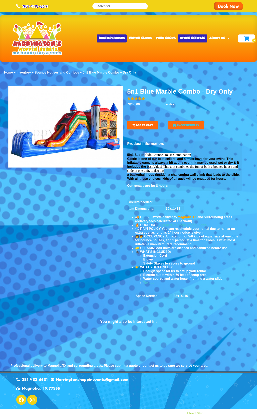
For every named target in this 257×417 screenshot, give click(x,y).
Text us (148, 282)
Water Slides (140, 38)
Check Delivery (186, 125)
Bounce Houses (112, 38)
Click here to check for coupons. (182, 225)
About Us (219, 38)
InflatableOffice (195, 413)
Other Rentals (192, 38)
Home (8, 72)
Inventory (23, 72)
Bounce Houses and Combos (56, 72)
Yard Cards (166, 38)
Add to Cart (142, 125)
